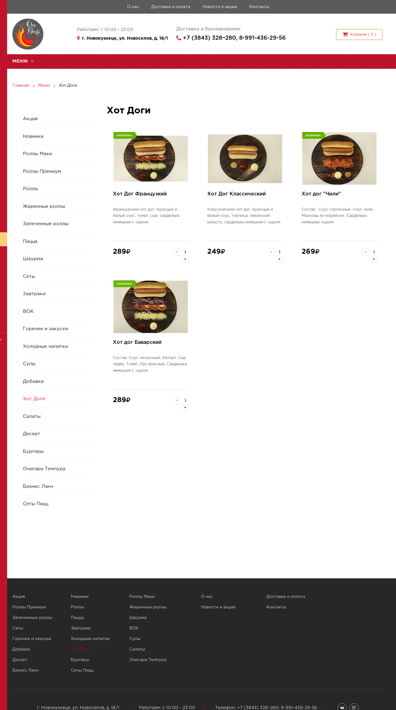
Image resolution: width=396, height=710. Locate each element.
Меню (44, 86)
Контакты (259, 7)
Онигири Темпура (44, 469)
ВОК (28, 312)
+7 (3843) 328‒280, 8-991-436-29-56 (234, 38)
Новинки (33, 137)
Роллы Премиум (42, 172)
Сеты (29, 277)
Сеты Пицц (36, 504)
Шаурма (33, 259)
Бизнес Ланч (38, 487)
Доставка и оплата (170, 7)
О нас (133, 7)
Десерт (32, 434)
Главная (20, 86)
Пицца (30, 242)
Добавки (33, 382)
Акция (30, 119)
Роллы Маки (37, 154)
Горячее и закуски (45, 329)
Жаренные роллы (44, 207)
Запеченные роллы (46, 224)
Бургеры (33, 452)
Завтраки (34, 294)
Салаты (32, 417)
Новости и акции (220, 7)
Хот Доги (34, 399)
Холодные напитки (45, 347)
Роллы (30, 189)
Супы (29, 364)
